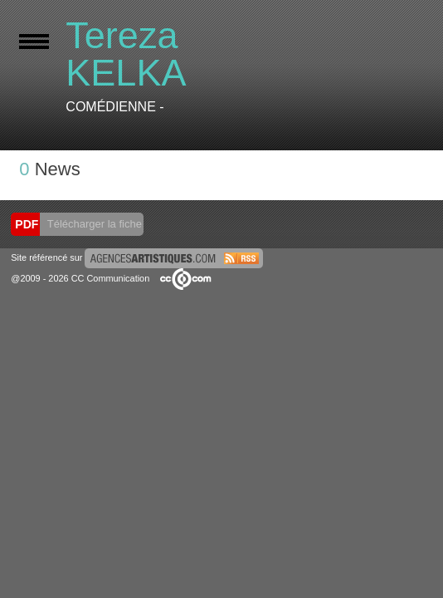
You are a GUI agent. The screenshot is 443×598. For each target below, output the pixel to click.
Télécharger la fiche (93, 224)
